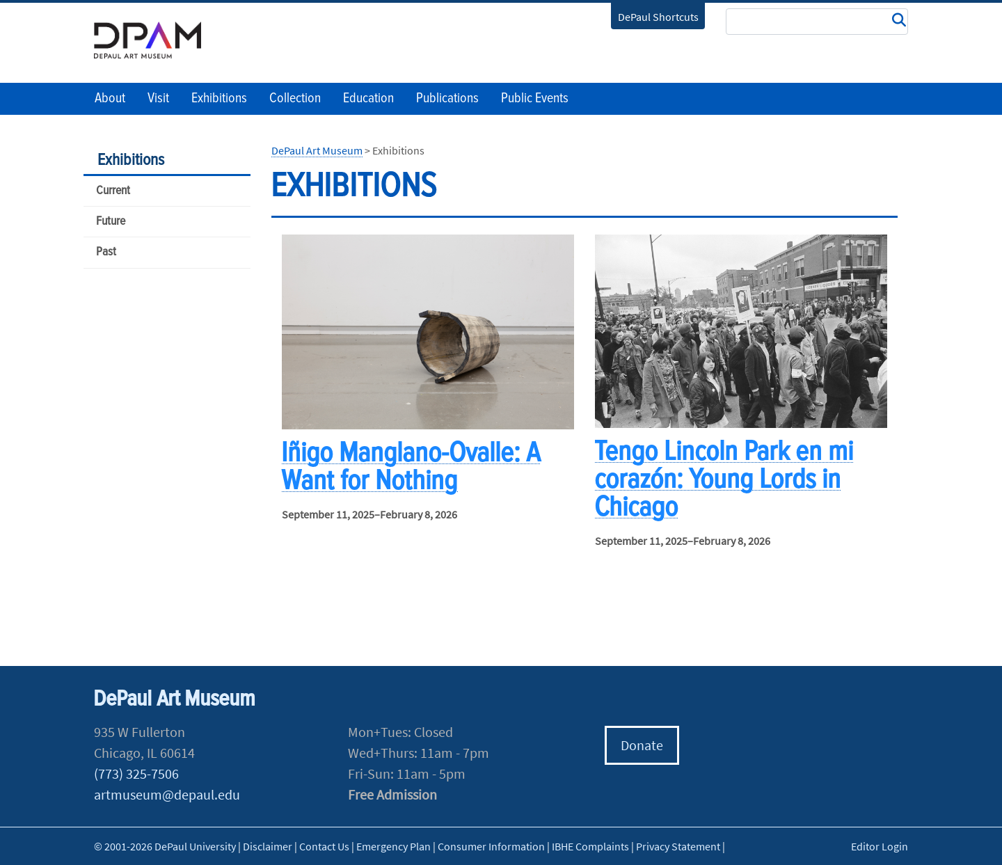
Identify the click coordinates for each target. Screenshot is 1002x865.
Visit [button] (158, 99)
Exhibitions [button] (219, 99)
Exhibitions (130, 160)
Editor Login (879, 846)
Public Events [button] (534, 99)
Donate (642, 745)
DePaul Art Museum (317, 150)
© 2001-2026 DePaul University (165, 846)
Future (110, 222)
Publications (447, 99)
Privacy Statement (678, 846)
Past (106, 252)
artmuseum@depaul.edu (167, 794)
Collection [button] (295, 99)
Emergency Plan (393, 846)
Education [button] (368, 99)
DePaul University (156, 40)
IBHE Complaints (590, 846)
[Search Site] (817, 21)
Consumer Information (491, 846)
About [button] (110, 99)
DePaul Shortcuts (658, 17)
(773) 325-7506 (136, 773)
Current (113, 191)
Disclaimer (267, 846)
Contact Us (324, 846)
